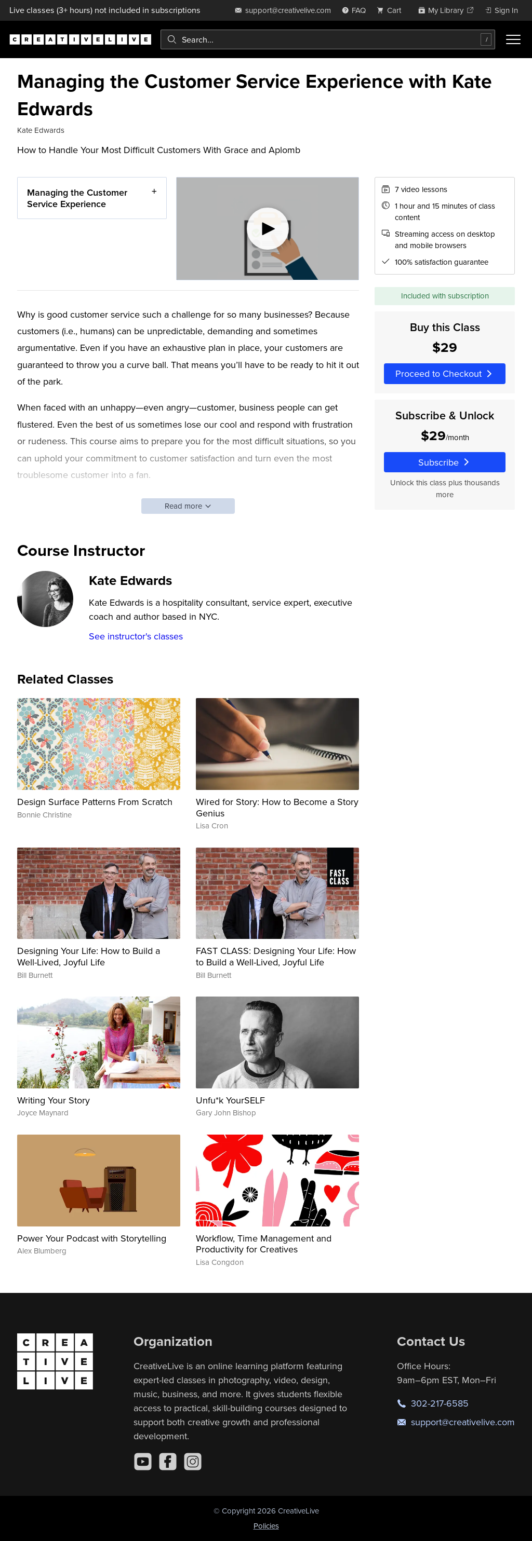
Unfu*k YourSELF (230, 1100)
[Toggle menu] (513, 39)
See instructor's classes (136, 636)
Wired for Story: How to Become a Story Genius (277, 807)
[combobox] (328, 39)
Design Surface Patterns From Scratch (94, 801)
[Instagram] (192, 1461)
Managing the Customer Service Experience (77, 198)
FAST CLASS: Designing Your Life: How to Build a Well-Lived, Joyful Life (276, 956)
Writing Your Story (53, 1100)
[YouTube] (143, 1461)
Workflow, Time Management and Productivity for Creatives (263, 1244)
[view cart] (391, 10)
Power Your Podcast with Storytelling (91, 1238)
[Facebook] (167, 1461)
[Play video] (268, 229)
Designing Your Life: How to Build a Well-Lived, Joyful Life (88, 956)
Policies (266, 1525)
